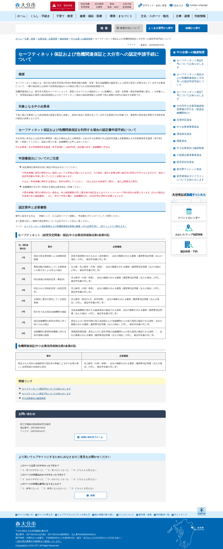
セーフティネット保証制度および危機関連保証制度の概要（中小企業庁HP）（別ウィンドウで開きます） (75, 226)
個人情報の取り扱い (104, 514)
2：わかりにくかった (58, 479)
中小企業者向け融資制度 (34, 398)
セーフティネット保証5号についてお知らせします (46, 389)
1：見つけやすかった (33, 470)
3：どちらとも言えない (85, 470)
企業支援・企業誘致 (47, 39)
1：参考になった (31, 488)
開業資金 (182, 141)
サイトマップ (180, 514)
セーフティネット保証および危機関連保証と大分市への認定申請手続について (190, 79)
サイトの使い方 (25, 514)
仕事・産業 (29, 39)
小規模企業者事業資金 (189, 155)
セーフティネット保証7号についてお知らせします (46, 393)
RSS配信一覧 (162, 514)
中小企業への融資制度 (82, 39)
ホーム (18, 39)
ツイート (131, 44)
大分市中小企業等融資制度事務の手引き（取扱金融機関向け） (190, 109)
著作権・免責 (145, 514)
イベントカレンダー (189, 217)
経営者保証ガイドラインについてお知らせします (190, 178)
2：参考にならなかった (55, 488)
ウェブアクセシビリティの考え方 (73, 514)
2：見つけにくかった (58, 470)
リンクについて (126, 514)
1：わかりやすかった (33, 479)
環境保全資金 (184, 134)
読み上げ (178, 5)
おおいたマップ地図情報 (189, 234)
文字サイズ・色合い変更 (155, 5)
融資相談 (64, 39)
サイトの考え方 (45, 514)
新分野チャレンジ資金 (189, 169)
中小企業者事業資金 (188, 126)
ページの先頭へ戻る (201, 511)
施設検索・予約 (189, 251)
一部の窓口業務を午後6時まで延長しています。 (38, 541)
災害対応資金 (184, 119)
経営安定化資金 (185, 162)
